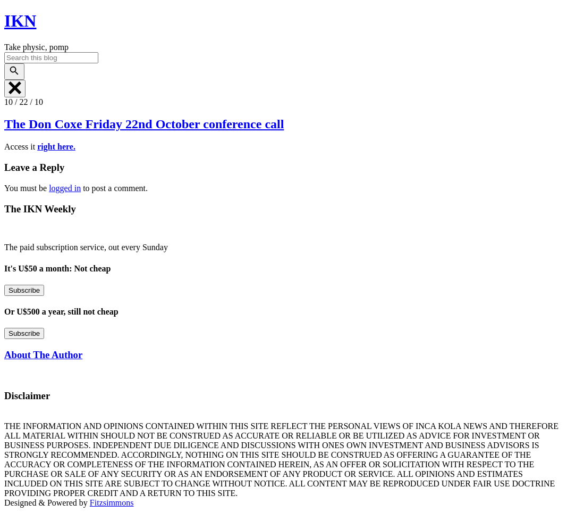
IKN (20, 20)
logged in (65, 188)
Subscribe (24, 290)
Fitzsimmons (112, 502)
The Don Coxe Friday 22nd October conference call (144, 124)
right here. (56, 146)
